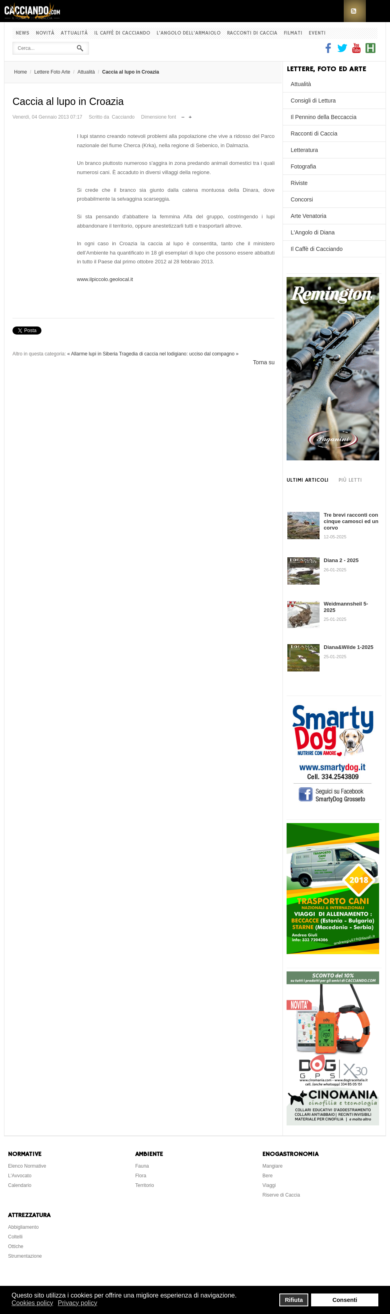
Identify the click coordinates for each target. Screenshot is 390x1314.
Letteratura (304, 150)
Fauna (142, 1166)
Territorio (144, 1185)
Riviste (299, 183)
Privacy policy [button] (77, 1303)
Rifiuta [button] (294, 1300)
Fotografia (303, 166)
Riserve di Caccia (281, 1195)
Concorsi (302, 199)
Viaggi (269, 1185)
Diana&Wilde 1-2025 (348, 647)
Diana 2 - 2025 (341, 560)
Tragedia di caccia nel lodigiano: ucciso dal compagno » (179, 354)
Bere (267, 1175)
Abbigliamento (23, 1227)
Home (20, 72)
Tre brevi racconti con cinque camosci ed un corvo (351, 521)
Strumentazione (25, 1256)
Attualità (74, 33)
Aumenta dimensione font (190, 115)
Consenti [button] (344, 1300)
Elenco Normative (27, 1166)
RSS (355, 11)
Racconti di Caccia (252, 33)
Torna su (264, 362)
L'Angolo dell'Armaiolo (189, 33)
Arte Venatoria (308, 216)
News (22, 33)
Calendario (19, 1185)
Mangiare (272, 1166)
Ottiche (15, 1246)
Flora (140, 1175)
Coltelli (15, 1237)
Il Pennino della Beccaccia (323, 117)
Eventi (317, 33)
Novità (45, 33)
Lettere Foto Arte (52, 72)
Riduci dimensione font (183, 115)
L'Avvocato (19, 1175)
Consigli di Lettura (313, 100)
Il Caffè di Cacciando (122, 33)
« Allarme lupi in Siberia (92, 354)
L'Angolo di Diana (312, 232)
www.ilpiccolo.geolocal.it (105, 279)
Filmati (293, 33)
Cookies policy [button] (32, 1303)
